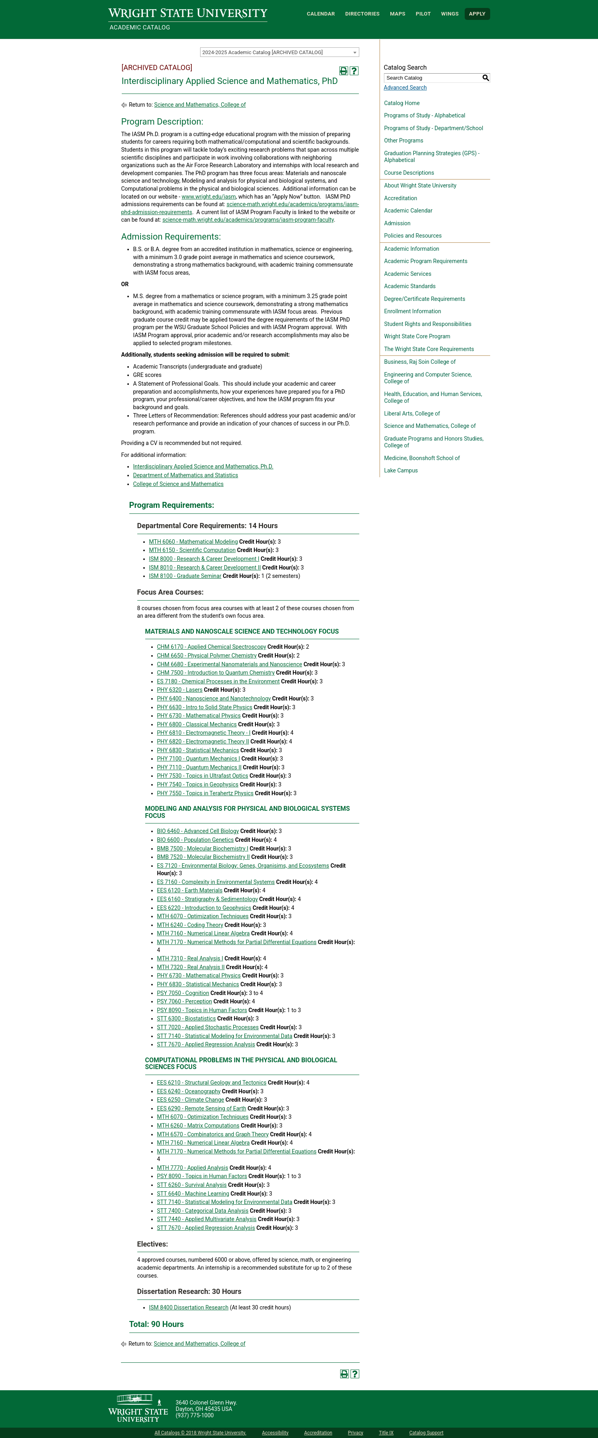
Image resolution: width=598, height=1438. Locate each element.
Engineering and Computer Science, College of (428, 378)
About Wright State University (420, 185)
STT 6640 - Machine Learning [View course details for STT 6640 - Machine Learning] (193, 1193)
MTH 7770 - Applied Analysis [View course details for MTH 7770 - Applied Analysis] (192, 1168)
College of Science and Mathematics (178, 484)
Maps (397, 14)
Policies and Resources (413, 235)
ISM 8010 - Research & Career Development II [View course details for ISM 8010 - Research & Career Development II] (205, 567)
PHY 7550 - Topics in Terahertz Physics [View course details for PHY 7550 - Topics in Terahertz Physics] (205, 793)
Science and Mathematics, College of (200, 104)
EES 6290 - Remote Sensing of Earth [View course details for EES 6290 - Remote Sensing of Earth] (201, 1108)
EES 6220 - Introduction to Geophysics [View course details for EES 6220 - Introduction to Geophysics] (204, 908)
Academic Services (408, 274)
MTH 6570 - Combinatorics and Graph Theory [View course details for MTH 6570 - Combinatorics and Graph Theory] (213, 1134)
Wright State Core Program (417, 336)
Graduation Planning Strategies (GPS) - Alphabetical (432, 157)
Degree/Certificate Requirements (425, 299)
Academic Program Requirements (425, 261)
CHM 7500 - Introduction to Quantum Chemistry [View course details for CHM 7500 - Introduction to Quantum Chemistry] (216, 672)
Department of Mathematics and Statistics (185, 475)
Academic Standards (410, 286)
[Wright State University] (138, 1409)
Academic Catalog (140, 27)
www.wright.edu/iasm (209, 196)
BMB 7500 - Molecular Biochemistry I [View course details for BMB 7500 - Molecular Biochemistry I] (203, 848)
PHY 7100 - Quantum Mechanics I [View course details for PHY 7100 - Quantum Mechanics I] (198, 758)
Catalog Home (402, 103)
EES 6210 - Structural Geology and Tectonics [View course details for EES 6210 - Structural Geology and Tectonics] (212, 1082)
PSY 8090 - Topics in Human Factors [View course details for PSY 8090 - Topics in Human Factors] (202, 1010)
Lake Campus (401, 470)
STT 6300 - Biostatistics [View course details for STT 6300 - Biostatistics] (186, 1018)
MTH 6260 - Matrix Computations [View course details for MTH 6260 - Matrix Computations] (198, 1125)
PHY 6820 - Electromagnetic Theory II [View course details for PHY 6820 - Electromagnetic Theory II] (203, 741)
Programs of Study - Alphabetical (425, 115)
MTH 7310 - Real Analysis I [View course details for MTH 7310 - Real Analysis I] (190, 958)
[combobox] (279, 52)
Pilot (423, 14)
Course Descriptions (409, 173)
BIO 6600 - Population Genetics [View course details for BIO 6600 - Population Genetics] (195, 840)
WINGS (450, 14)
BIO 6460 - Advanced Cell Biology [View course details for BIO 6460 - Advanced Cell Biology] (198, 831)
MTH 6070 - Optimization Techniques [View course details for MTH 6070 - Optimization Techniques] (203, 916)
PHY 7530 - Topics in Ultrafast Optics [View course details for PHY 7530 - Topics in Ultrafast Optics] (202, 776)
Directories (362, 14)
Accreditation (400, 198)
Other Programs (403, 140)
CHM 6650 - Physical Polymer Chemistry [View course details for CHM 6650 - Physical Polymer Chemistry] (207, 655)
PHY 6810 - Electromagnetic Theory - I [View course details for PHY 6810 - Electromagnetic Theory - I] (204, 733)
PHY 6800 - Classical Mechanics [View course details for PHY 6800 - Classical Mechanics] (197, 724)
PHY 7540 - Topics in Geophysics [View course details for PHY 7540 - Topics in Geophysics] (198, 784)
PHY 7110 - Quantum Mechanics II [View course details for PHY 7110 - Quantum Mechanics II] (199, 767)
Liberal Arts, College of (412, 413)
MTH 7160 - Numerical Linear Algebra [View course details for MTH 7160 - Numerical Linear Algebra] (203, 933)
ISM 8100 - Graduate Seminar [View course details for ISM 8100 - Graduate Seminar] (185, 576)
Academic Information (412, 249)
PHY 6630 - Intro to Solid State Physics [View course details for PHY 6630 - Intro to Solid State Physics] (205, 707)
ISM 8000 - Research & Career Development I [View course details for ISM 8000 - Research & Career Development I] (204, 559)
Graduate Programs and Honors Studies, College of (434, 442)
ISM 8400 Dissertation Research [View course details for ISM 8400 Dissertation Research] (189, 1307)
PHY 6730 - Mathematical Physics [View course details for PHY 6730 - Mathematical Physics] (199, 715)
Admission (397, 223)
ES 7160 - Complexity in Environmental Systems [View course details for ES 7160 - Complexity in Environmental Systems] (216, 882)
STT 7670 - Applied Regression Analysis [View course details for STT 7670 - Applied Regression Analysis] (206, 1044)
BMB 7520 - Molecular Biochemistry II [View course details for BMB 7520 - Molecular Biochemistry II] (203, 857)
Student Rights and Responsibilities (428, 324)
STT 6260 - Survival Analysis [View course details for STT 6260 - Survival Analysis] (192, 1185)
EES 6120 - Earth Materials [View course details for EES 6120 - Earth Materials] (190, 890)
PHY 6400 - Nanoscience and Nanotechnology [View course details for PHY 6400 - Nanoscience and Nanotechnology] (214, 698)
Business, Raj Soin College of (420, 362)
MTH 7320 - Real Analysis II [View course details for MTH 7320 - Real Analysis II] (191, 967)
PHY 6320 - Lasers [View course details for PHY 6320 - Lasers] (180, 690)
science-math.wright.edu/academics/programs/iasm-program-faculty (248, 220)
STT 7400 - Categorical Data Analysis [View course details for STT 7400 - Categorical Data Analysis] (203, 1211)
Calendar (321, 14)
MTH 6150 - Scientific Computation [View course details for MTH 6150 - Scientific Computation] (192, 550)
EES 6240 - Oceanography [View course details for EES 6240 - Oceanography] (189, 1091)
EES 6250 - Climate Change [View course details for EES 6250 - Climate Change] (190, 1100)
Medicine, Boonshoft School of (422, 458)
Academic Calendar (408, 210)
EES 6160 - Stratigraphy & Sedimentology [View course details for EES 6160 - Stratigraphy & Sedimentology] (207, 899)
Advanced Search (405, 87)
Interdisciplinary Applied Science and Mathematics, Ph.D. (203, 466)
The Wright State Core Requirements (429, 349)
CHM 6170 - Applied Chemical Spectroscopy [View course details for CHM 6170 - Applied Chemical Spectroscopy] (211, 647)
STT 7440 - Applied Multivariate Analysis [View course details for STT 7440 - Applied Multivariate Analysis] (207, 1219)
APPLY (477, 14)
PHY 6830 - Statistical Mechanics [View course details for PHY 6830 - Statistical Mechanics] (198, 750)
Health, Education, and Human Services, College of (433, 397)
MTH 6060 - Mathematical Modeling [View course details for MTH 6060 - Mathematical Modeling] (193, 542)
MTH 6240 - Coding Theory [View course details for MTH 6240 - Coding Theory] (190, 925)
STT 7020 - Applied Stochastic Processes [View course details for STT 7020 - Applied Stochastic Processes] (208, 1027)
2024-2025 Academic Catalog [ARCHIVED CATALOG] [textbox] (263, 52)
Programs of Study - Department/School (433, 128)
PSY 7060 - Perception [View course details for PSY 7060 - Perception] (184, 1001)
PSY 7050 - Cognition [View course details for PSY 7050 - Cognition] (183, 993)
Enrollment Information (412, 311)
